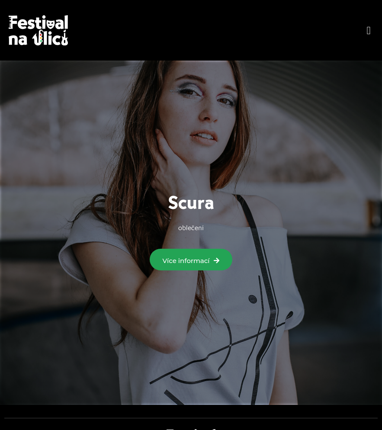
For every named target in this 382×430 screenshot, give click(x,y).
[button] (368, 30)
